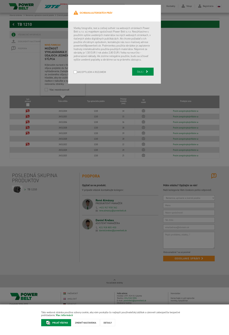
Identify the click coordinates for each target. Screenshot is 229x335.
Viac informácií (64, 315)
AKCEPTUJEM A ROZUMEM (91, 72)
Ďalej (143, 71)
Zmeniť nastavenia (85, 322)
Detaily (108, 322)
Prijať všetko (56, 322)
